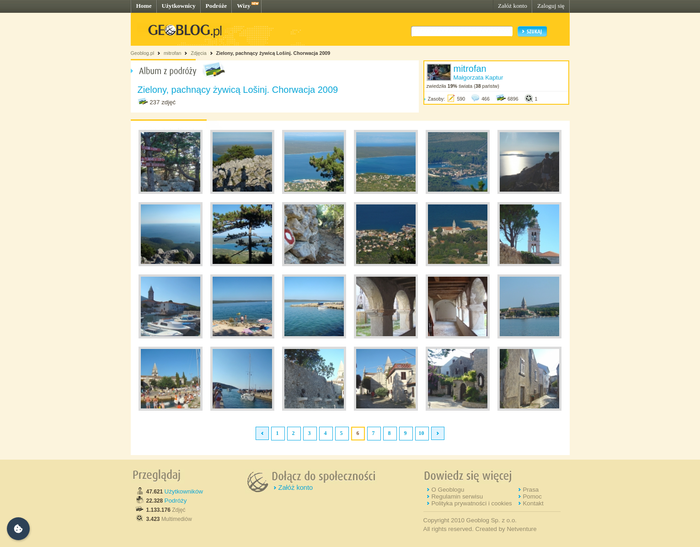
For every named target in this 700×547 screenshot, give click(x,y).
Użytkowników (184, 491)
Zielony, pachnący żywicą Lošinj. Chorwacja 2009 (273, 53)
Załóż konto (512, 5)
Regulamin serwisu (457, 496)
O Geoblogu (447, 489)
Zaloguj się (551, 5)
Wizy (243, 5)
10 (421, 433)
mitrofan (173, 53)
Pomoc (532, 496)
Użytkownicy (179, 5)
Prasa (531, 489)
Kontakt (533, 503)
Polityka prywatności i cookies (471, 503)
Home (144, 5)
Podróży (176, 500)
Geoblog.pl (143, 53)
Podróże (216, 5)
